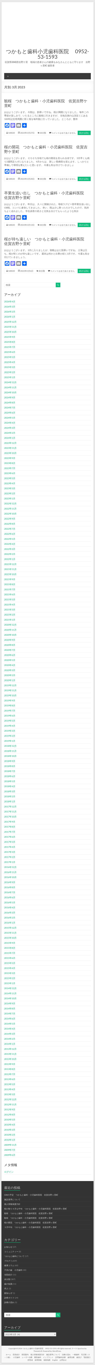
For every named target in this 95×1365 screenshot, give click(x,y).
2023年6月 (9, 473)
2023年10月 (10, 453)
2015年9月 (9, 942)
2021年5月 (9, 599)
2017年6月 (9, 836)
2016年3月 (9, 912)
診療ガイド (9, 1297)
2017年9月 (9, 821)
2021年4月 (9, 604)
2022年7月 (9, 528)
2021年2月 (9, 614)
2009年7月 (9, 1149)
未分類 (43, 133)
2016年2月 (9, 917)
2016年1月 (9, 922)
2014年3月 (9, 1033)
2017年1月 (9, 862)
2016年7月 (9, 892)
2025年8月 (9, 341)
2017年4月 (9, 846)
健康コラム (9, 1265)
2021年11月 (10, 569)
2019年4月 (9, 725)
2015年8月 (9, 947)
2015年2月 (9, 978)
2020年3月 (9, 670)
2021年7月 (9, 589)
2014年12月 (10, 988)
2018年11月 (10, 751)
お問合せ (63, 1360)
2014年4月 (9, 1028)
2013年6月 (9, 1079)
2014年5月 (9, 1023)
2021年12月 (10, 564)
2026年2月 (9, 311)
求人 (6, 1288)
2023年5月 (9, 478)
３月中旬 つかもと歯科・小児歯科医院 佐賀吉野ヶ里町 (30, 1227)
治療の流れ (66, 1354)
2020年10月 (10, 634)
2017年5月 (9, 841)
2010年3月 (9, 1129)
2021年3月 (9, 609)
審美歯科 (37, 1357)
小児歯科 (16, 1357)
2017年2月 (9, 857)
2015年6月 (9, 958)
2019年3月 (9, 730)
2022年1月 (9, 559)
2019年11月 (10, 690)
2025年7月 (9, 347)
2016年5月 (9, 902)
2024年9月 (9, 397)
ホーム (8, 1354)
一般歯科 (75, 1354)
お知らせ (8, 1247)
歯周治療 (71, 1357)
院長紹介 (16, 1354)
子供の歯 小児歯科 (13, 1270)
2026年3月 (9, 306)
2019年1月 (9, 740)
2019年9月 (9, 700)
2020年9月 (9, 639)
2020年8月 (9, 644)
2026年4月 (9, 301)
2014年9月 (9, 1003)
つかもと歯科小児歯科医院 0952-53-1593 (47, 54)
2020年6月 (9, 655)
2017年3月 (9, 852)
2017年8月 (9, 826)
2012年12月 (10, 1099)
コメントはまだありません (64, 133)
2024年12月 (10, 382)
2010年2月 (9, 1134)
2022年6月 (9, 533)
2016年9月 (9, 882)
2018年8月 (9, 766)
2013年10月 (10, 1059)
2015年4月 (9, 968)
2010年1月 (9, 1139)
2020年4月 (9, 665)
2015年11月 (10, 932)
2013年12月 (10, 1048)
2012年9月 (9, 1109)
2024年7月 (9, 407)
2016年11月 (10, 872)
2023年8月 (9, 463)
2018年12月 (10, 745)
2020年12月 (10, 624)
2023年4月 (9, 483)
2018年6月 (9, 776)
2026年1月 (9, 316)
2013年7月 (9, 1074)
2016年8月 (9, 887)
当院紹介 (8, 1274)
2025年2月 (9, 372)
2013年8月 (9, 1069)
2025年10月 (10, 331)
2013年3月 (9, 1094)
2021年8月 (9, 584)
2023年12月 (10, 442)
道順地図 (46, 1360)
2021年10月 (10, 574)
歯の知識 (8, 1284)
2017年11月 (10, 811)
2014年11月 (10, 993)
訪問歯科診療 (60, 1357)
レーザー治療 (27, 1357)
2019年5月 (9, 720)
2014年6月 (9, 1018)
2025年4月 (9, 362)
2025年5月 (9, 357)
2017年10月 (10, 816)
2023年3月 (9, 488)
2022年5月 (9, 538)
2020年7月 (9, 650)
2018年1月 (9, 801)
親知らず (8, 1293)
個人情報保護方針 (12, 1204)
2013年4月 (9, 1089)
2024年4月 (9, 422)
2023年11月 (10, 448)
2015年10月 (10, 937)
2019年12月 (10, 685)
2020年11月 (10, 629)
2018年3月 (9, 791)
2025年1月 (9, 377)
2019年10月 (10, 695)
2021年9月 (9, 579)
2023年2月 (9, 493)
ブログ (7, 1261)
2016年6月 (9, 897)
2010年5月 (9, 1119)
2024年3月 (9, 427)
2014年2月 (9, 1038)
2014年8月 (9, 1008)
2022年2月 (9, 554)
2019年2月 (9, 735)
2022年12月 (10, 503)
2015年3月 (9, 973)
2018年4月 (9, 786)
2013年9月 (9, 1064)
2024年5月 (9, 417)
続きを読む (84, 133)
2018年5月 (9, 781)
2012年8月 (9, 1114)
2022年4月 (9, 543)
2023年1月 (9, 498)
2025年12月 (10, 321)
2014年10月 (10, 998)
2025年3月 (9, 367)
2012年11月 (10, 1104)
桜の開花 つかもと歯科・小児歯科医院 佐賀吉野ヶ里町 (30, 1222)
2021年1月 (9, 619)
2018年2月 (9, 796)
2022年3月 (9, 549)
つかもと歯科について (14, 1256)
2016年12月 (10, 867)
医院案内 (25, 1354)
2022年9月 (9, 518)
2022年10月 (10, 513)
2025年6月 (9, 352)
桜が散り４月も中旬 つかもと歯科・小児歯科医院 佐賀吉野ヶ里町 (35, 1208)
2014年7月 (9, 1013)
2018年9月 (9, 761)
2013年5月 (9, 1084)
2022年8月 (9, 523)
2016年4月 (9, 907)
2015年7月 (9, 953)
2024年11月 (10, 387)
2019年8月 (9, 705)
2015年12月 (10, 927)
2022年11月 (10, 508)
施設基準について (12, 1199)
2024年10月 (10, 392)
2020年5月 (9, 660)
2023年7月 (9, 468)
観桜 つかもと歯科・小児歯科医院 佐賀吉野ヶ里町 (28, 1213)
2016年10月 (10, 877)
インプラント (48, 1357)
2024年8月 (9, 402)
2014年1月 (9, 1043)
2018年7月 (9, 771)
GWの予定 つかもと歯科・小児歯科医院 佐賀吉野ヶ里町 (31, 1195)
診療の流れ (9, 1302)
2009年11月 (10, 1144)
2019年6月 (9, 715)
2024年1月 (9, 437)
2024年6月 (9, 412)
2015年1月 (9, 983)
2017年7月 (9, 831)
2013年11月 (10, 1053)
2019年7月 (9, 710)
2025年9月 (9, 336)
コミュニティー (11, 1251)
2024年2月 (9, 432)
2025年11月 (10, 326)
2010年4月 (9, 1124)
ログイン (8, 1171)
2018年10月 (10, 756)
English (55, 1360)
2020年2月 (9, 675)
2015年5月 (9, 963)
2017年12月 (10, 806)
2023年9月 (9, 458)
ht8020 (11, 133)
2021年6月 (9, 594)
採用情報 (38, 1360)
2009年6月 (9, 1154)
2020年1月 (9, 680)
